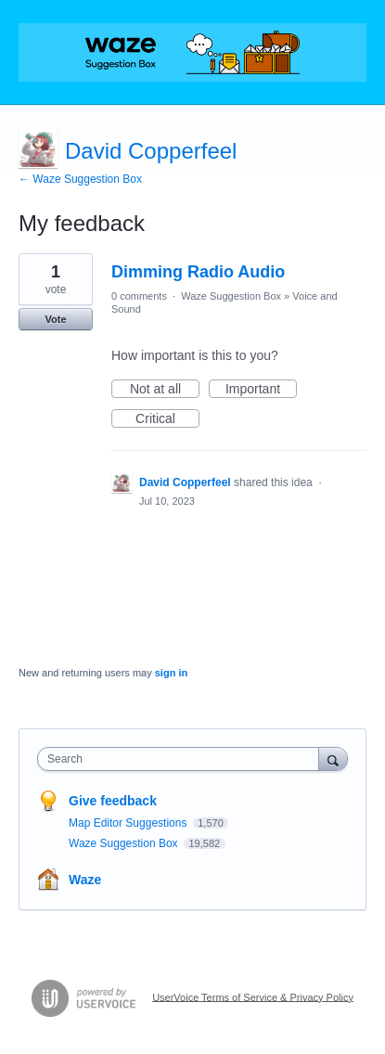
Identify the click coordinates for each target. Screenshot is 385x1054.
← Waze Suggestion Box (80, 179)
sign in (171, 672)
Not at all (164, 389)
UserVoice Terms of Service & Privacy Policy (252, 996)
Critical (167, 419)
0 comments (139, 296)
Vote (55, 319)
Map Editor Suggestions (129, 822)
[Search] (333, 758)
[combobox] (182, 758)
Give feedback (113, 800)
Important (261, 389)
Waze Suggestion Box (231, 296)
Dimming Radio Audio (198, 272)
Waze (85, 879)
